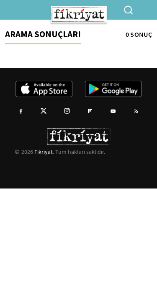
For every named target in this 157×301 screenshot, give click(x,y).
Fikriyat (43, 152)
